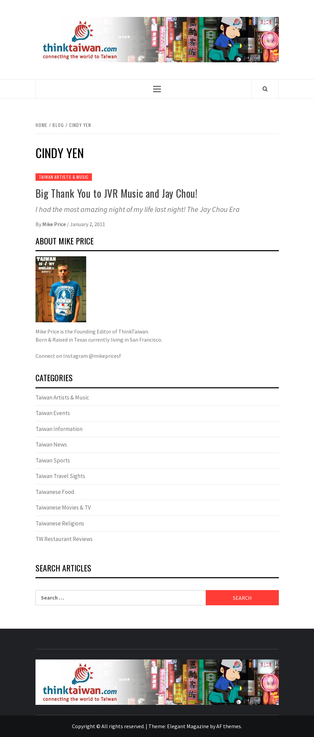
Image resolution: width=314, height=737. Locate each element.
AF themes (228, 726)
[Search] (265, 89)
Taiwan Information (58, 429)
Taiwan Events (52, 413)
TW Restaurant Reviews (64, 539)
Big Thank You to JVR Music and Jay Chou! (116, 193)
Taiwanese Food (54, 492)
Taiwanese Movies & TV (63, 507)
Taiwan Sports (52, 460)
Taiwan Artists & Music (64, 177)
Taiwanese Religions (59, 523)
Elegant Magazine (188, 726)
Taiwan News (51, 444)
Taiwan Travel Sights (60, 476)
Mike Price (54, 224)
